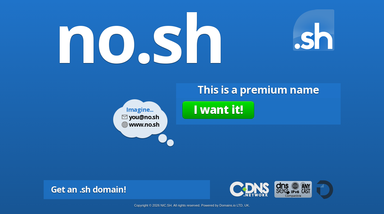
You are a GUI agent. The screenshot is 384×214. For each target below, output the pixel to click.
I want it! (218, 109)
